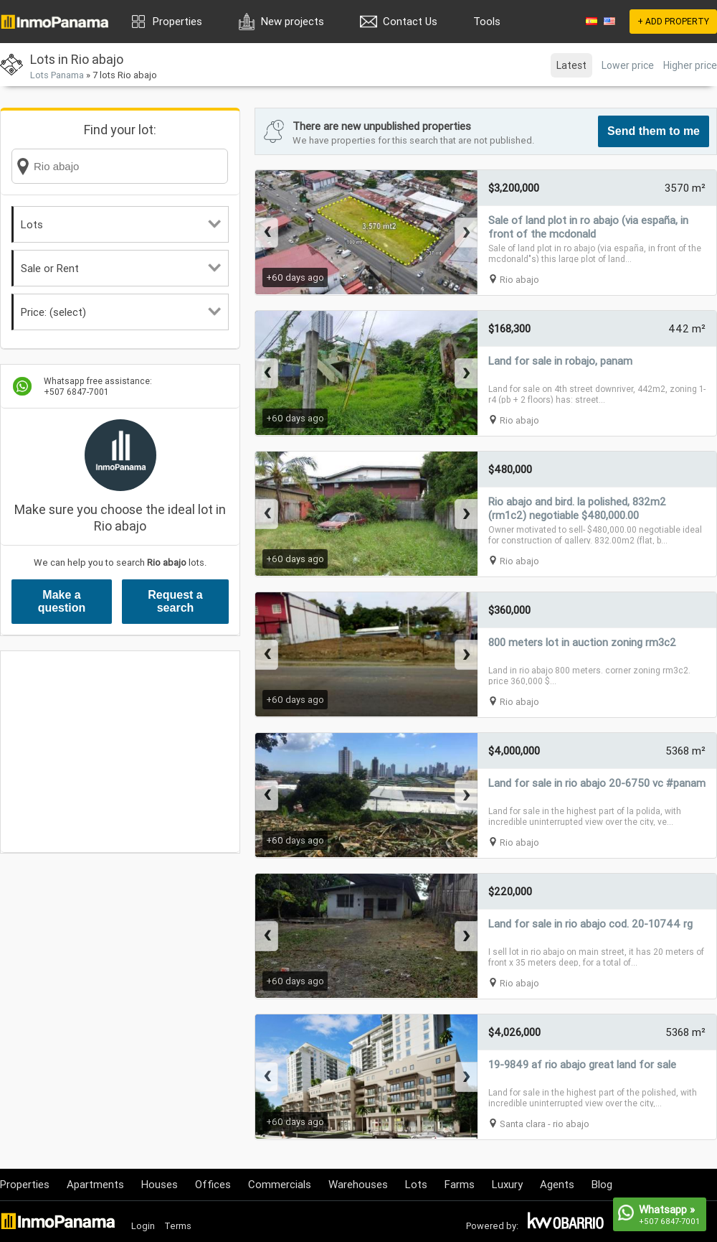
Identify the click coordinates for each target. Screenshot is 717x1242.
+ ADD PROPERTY (673, 21)
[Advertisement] (120, 751)
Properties (177, 21)
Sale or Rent (121, 268)
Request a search (175, 601)
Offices (213, 1184)
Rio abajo (519, 280)
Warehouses (358, 1184)
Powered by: (492, 1226)
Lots (121, 224)
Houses (159, 1184)
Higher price (690, 65)
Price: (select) (121, 312)
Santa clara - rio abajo (544, 1124)
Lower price (628, 65)
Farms (460, 1184)
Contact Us (410, 21)
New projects (292, 21)
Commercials (279, 1184)
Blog (602, 1184)
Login (143, 1226)
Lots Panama (57, 75)
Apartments (95, 1184)
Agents (557, 1184)
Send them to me (653, 131)
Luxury (507, 1184)
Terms (177, 1226)
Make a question (62, 601)
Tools (486, 21)
